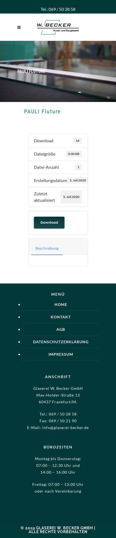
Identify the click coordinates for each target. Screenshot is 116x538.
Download (49, 222)
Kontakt (61, 317)
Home (60, 304)
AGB (60, 329)
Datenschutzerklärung (61, 341)
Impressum (61, 354)
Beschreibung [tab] (47, 248)
